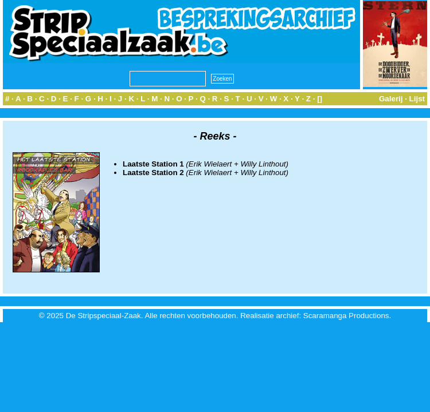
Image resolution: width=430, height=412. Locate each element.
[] (319, 98)
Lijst (417, 98)
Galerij (391, 98)
